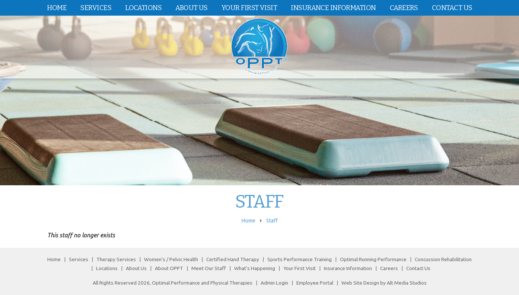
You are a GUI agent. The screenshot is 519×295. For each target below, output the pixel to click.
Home (57, 8)
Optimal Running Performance (373, 259)
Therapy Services (116, 259)
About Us (191, 8)
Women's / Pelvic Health (171, 259)
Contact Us (452, 8)
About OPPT (169, 268)
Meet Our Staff (208, 268)
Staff (272, 221)
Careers (404, 8)
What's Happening (254, 268)
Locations (143, 8)
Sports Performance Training (299, 259)
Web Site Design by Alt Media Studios (384, 283)
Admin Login (274, 283)
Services (95, 8)
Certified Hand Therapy (232, 259)
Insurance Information (333, 8)
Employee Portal (314, 283)
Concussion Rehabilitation (443, 259)
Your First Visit (249, 8)
